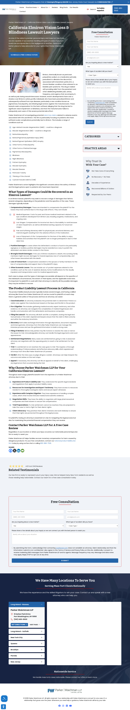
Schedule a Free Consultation (24, 55)
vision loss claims (50, 115)
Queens (14, 643)
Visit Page (34, 625)
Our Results (74, 7)
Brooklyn (14, 649)
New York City (17, 637)
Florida (14, 656)
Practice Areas (32, 7)
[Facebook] (10, 450)
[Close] (128, 2)
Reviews (55, 7)
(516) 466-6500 (118, 9)
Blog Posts (64, 7)
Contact (23, 11)
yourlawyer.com (100, 103)
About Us (45, 7)
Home (22, 7)
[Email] (22, 450)
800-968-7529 (45, 443)
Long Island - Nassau (20, 604)
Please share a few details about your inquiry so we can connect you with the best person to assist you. (101, 82)
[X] (14, 450)
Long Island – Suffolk (20, 631)
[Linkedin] (18, 450)
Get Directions (18, 624)
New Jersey (15, 662)
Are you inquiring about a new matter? (99, 63)
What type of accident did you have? (99, 71)
